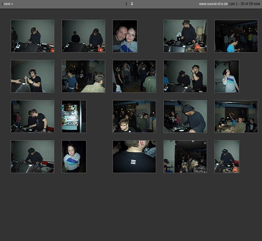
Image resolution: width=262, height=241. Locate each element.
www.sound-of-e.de (213, 4)
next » (8, 4)
